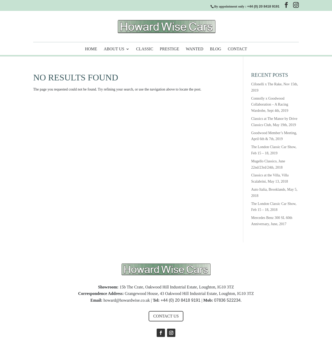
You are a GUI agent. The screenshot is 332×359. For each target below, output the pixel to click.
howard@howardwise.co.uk (126, 300)
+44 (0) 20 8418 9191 (263, 6)
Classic (144, 49)
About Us (114, 49)
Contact (237, 49)
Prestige (169, 49)
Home (91, 49)
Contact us (166, 316)
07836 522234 (227, 300)
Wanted (194, 49)
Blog (215, 49)
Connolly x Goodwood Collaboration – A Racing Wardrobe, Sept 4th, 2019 (269, 104)
